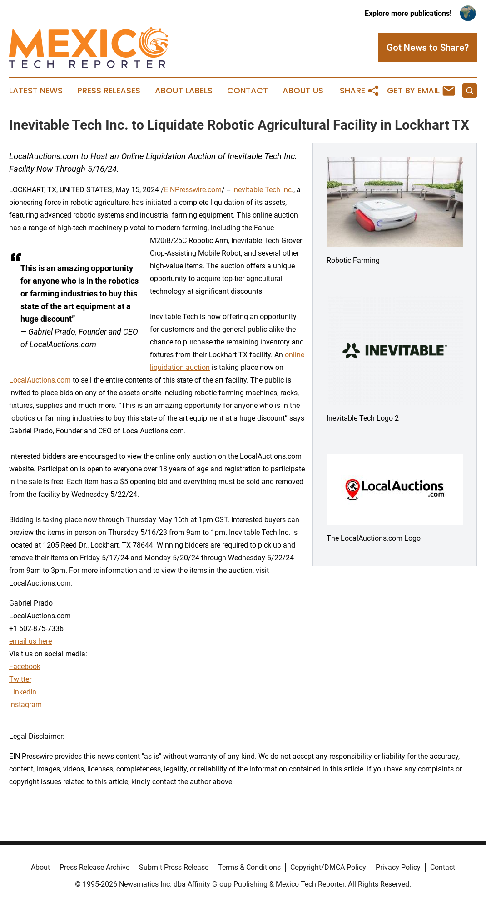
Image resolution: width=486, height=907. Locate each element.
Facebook (24, 666)
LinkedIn (22, 692)
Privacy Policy (398, 867)
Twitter (20, 679)
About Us (303, 91)
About (40, 867)
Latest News (36, 91)
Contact (247, 91)
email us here (30, 641)
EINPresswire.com (193, 189)
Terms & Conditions (249, 867)
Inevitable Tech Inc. (262, 189)
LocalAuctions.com (40, 380)
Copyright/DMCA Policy (328, 867)
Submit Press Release (173, 867)
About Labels (184, 91)
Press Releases (108, 91)
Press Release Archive (94, 867)
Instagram (25, 704)
